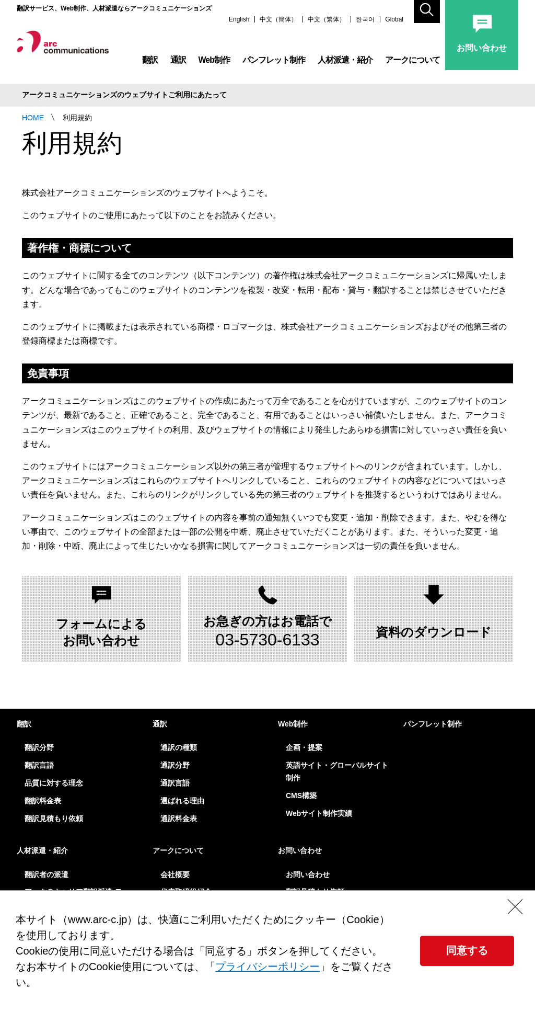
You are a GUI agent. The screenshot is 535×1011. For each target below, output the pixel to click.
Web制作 (214, 63)
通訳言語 (175, 783)
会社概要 (175, 874)
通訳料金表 (178, 818)
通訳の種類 (178, 747)
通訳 (178, 63)
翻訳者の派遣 (46, 874)
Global (394, 22)
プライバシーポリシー (267, 966)
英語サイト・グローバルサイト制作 (337, 771)
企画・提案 (304, 747)
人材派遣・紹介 (345, 63)
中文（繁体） (326, 22)
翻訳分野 (39, 747)
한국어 (365, 22)
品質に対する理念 (54, 783)
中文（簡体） (278, 22)
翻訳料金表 (43, 801)
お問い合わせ (300, 850)
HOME (33, 117)
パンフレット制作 (273, 63)
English (239, 22)
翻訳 (150, 63)
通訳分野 (175, 765)
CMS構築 (301, 795)
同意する (467, 950)
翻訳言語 (39, 765)
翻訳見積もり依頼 (54, 818)
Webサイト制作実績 (319, 813)
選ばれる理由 (182, 801)
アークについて (412, 63)
